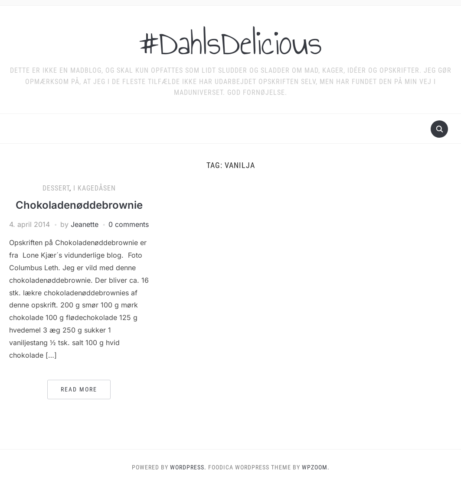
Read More (79, 389)
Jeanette (84, 224)
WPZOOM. (316, 467)
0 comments (128, 224)
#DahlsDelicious (230, 42)
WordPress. (188, 467)
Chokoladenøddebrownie (79, 205)
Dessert (56, 188)
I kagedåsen (94, 188)
